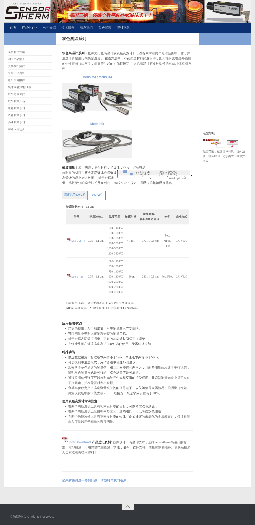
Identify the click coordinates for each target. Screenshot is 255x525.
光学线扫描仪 (16, 66)
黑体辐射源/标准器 (19, 87)
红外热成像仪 (16, 94)
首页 (13, 27)
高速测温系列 (16, 122)
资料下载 (123, 27)
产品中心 (28, 27)
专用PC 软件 (16, 73)
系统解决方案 (16, 52)
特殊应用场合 (16, 129)
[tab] (74, 195)
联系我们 (86, 27)
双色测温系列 (16, 115)
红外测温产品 (16, 101)
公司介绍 (49, 27)
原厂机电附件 (16, 80)
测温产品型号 (16, 59)
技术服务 (67, 27)
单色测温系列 (16, 108)
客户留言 (104, 27)
